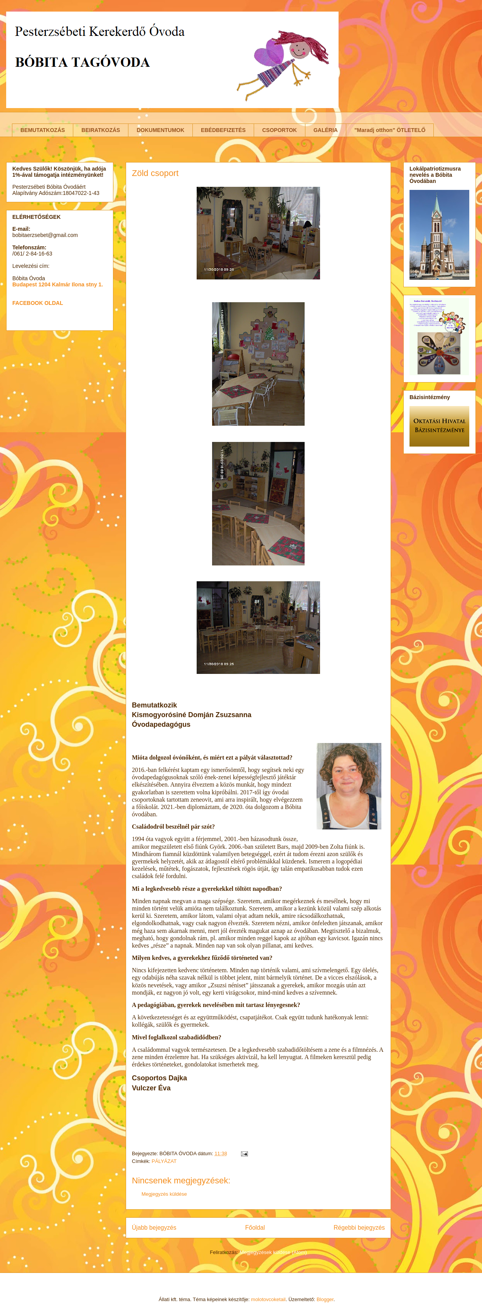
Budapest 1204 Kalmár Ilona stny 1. (57, 284)
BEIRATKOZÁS (100, 130)
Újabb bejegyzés (154, 1227)
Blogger (325, 1299)
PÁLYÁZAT (164, 1161)
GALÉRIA (325, 130)
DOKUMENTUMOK (160, 130)
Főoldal (255, 1227)
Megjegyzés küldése (164, 1194)
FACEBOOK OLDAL (37, 303)
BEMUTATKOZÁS (42, 130)
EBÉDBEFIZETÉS (223, 130)
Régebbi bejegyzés (359, 1227)
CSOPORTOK (279, 130)
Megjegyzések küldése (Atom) (273, 1252)
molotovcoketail (268, 1299)
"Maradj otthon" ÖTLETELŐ (389, 130)
